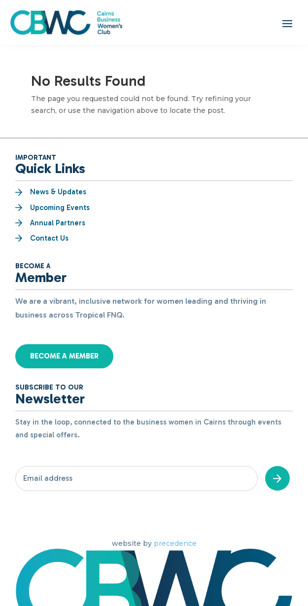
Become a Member (64, 356)
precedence (175, 543)
